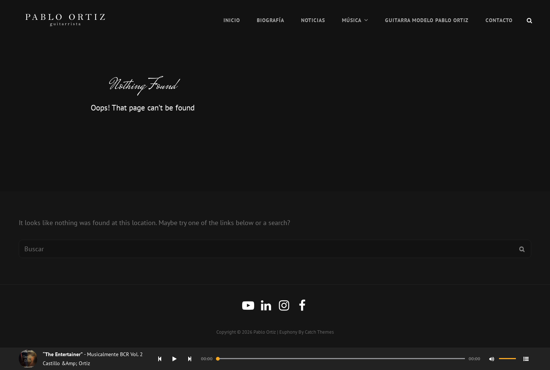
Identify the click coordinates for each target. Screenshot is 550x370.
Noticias (313, 20)
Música (351, 20)
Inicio (231, 20)
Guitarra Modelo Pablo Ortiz (427, 20)
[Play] (174, 358)
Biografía (270, 20)
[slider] (340, 358)
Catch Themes (319, 332)
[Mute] (491, 358)
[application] (344, 359)
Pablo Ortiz (264, 332)
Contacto (499, 20)
